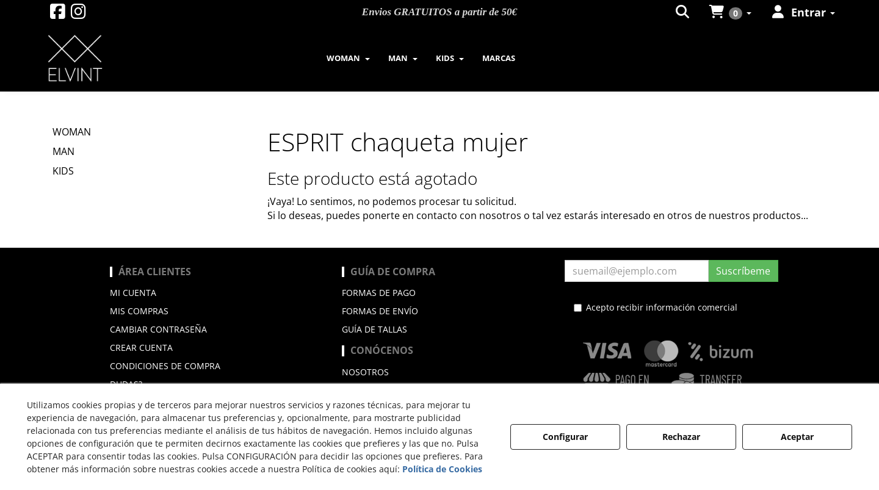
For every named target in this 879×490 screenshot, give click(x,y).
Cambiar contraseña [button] (158, 329)
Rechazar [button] (681, 436)
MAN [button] (63, 151)
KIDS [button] (63, 171)
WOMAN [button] (71, 132)
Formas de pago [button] (379, 292)
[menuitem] (348, 58)
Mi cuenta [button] (133, 292)
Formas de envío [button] (380, 311)
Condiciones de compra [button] (165, 366)
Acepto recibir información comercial (655, 307)
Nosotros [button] (365, 372)
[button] (57, 14)
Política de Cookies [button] (442, 469)
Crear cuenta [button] (141, 347)
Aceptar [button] (797, 436)
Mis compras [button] (139, 311)
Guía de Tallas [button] (374, 329)
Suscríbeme (743, 271)
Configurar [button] (565, 436)
